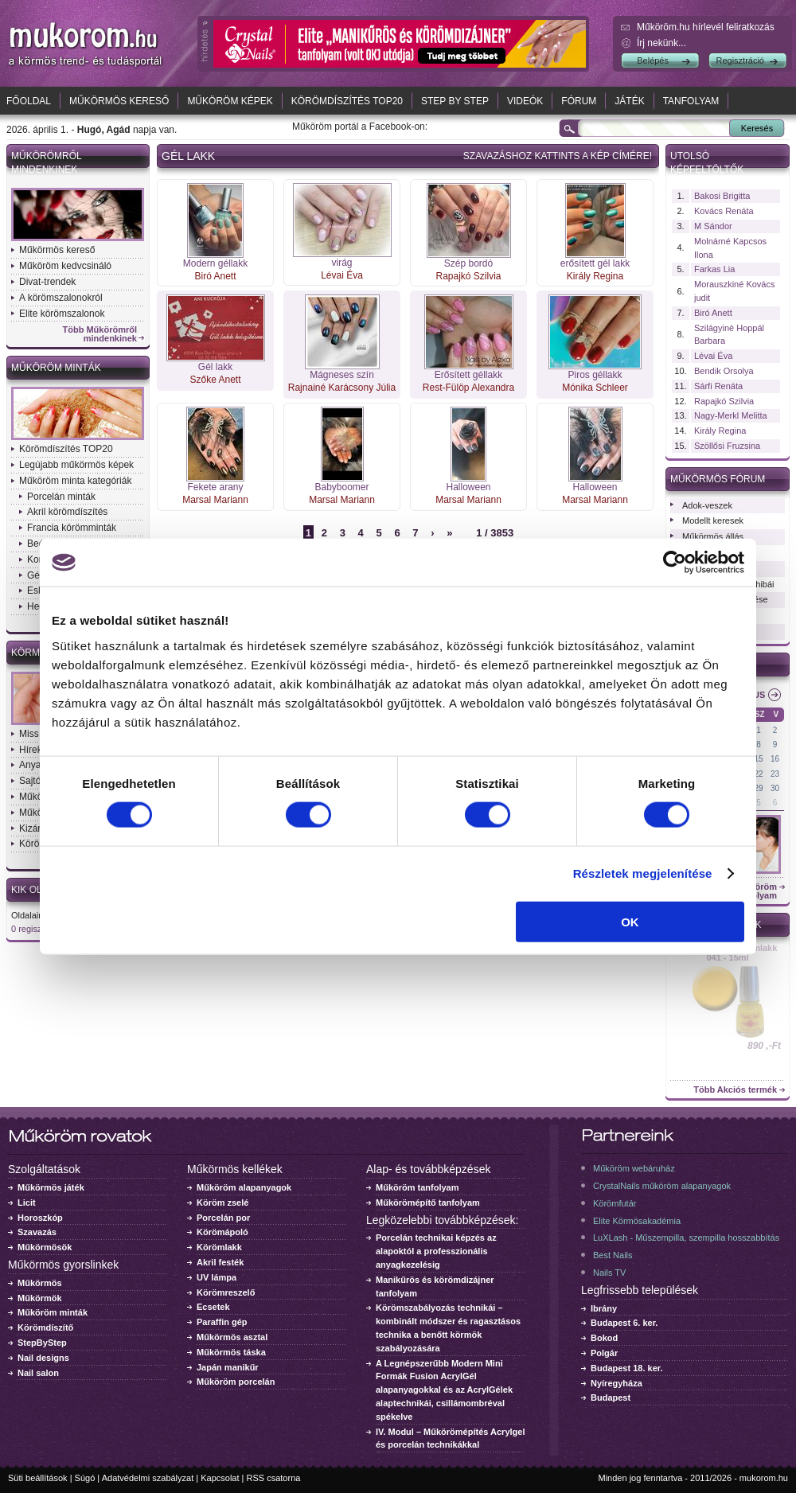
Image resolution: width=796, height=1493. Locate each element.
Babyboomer (341, 487)
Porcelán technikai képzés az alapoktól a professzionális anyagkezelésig (436, 1251)
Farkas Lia (714, 269)
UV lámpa (216, 1277)
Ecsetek (213, 1307)
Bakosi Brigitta (722, 196)
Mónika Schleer (595, 387)
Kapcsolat (220, 1478)
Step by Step (455, 101)
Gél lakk (215, 366)
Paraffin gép (222, 1322)
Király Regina (595, 276)
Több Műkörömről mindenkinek (100, 334)
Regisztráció (740, 60)
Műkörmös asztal (232, 1337)
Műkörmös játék (51, 1187)
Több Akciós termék (735, 1090)
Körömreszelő (226, 1292)
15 (759, 758)
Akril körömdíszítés (67, 511)
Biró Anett (215, 276)
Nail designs (43, 1357)
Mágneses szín (342, 374)
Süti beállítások (38, 1478)
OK (630, 921)
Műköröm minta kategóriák (75, 480)
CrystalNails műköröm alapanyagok (662, 1186)
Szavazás (37, 1232)
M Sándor (713, 226)
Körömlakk (219, 1247)
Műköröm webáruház (634, 1168)
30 (775, 788)
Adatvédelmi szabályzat (148, 1478)
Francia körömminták (71, 527)
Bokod (604, 1338)
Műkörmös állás (712, 536)
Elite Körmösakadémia (637, 1221)
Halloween (468, 487)
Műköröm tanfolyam (417, 1187)
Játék (629, 101)
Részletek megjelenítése (642, 873)
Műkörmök (40, 1298)
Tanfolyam (691, 101)
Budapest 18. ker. (627, 1368)
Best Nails (613, 1255)
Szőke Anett (214, 379)
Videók (525, 101)
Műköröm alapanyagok (244, 1187)
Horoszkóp (40, 1217)
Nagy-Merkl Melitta (730, 415)
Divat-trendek (47, 281)
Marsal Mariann (215, 499)
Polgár (604, 1353)
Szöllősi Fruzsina (727, 445)
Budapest (610, 1397)
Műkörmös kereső (119, 101)
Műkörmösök (45, 1247)
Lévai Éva (342, 275)
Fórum (578, 101)
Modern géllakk (215, 263)
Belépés (653, 60)
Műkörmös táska (231, 1352)
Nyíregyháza (616, 1383)
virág (341, 262)
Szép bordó (468, 263)
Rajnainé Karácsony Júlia (342, 387)
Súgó (85, 1478)
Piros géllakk (595, 374)
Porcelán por (223, 1217)
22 (759, 774)
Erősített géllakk (468, 374)
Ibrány (604, 1308)
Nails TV (609, 1272)
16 (775, 758)
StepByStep (42, 1342)
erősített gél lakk (595, 263)
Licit (27, 1202)
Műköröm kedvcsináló (65, 265)
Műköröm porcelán (236, 1381)
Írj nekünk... (661, 43)
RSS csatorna (274, 1478)
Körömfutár (614, 1203)
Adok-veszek (707, 505)
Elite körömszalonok (61, 313)
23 (775, 774)
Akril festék (220, 1262)
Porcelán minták (61, 496)
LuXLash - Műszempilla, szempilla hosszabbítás (686, 1237)
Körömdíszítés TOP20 (347, 101)
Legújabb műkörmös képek (76, 464)
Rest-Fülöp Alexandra (468, 387)
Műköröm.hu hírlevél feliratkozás (706, 27)
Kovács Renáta (724, 211)
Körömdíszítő (45, 1327)
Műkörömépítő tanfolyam (428, 1202)
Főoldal (28, 101)
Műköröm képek (229, 101)
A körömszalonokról (61, 297)
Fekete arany (215, 487)
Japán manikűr (228, 1367)
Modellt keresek (712, 520)
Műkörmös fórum (717, 479)
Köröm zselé (222, 1202)
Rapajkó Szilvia (468, 276)
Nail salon (38, 1373)
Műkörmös (40, 1283)
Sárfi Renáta (718, 386)
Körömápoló (222, 1232)
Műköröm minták (56, 367)
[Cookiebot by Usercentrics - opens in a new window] (674, 563)
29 (759, 788)
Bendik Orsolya (724, 371)
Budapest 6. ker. (624, 1322)
